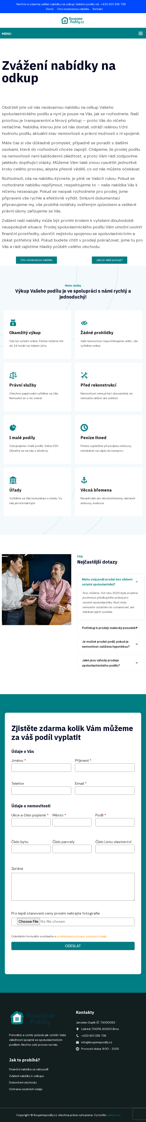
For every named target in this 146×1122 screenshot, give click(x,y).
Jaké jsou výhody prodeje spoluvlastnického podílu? (101, 662)
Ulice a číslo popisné (31, 819)
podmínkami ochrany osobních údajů (82, 936)
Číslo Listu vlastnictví (115, 845)
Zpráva (17, 868)
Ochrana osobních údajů (25, 1089)
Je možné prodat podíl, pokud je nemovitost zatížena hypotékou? (106, 644)
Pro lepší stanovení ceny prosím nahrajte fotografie (55, 913)
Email (105, 787)
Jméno (41, 764)
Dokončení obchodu (23, 1082)
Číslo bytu (31, 845)
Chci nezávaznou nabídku (73, 9)
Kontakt (98, 9)
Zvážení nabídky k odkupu (26, 1076)
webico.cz (114, 1115)
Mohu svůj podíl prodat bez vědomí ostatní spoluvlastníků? (107, 581)
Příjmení (105, 764)
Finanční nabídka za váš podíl (28, 1069)
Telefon (41, 787)
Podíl (115, 819)
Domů (50, 9)
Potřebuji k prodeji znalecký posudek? (109, 628)
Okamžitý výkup (25, 332)
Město (72, 819)
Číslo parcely (72, 845)
